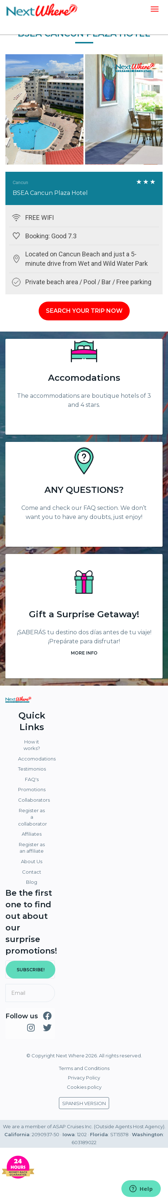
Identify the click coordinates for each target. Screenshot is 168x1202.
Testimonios (32, 769)
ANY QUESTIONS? (84, 490)
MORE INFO (84, 653)
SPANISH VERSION (84, 1103)
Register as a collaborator (32, 817)
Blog (31, 882)
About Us (31, 861)
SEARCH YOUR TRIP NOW (84, 310)
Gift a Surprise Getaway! (84, 614)
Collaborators (32, 800)
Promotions (32, 789)
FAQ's (32, 779)
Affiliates (32, 834)
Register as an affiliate (32, 847)
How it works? (31, 745)
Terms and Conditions (84, 1068)
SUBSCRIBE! (30, 969)
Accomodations (84, 377)
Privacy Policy (84, 1077)
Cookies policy (84, 1087)
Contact (31, 872)
